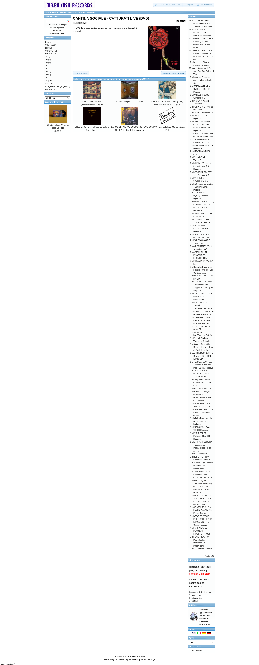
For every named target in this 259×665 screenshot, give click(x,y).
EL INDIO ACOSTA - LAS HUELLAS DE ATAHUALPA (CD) (202, 320)
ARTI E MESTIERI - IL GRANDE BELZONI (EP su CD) (203, 356)
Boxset (48, 42)
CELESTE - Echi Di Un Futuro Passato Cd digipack (203, 412)
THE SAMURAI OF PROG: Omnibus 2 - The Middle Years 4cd (202, 24)
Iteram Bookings (148, 659)
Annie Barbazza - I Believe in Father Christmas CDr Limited (203, 474)
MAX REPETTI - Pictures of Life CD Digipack (201, 436)
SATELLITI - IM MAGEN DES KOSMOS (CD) (200, 255)
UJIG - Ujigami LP (201, 480)
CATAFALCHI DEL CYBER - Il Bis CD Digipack (201, 89)
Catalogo (63, 12)
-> (48, 54)
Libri (47, 48)
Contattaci (193, 601)
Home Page (51, 12)
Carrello (192, 16)
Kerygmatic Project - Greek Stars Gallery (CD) (202, 383)
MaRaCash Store (137, 656)
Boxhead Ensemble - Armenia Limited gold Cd (202, 80)
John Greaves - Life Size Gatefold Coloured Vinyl (203, 71)
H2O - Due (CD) (200, 454)
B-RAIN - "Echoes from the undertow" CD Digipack (203, 166)
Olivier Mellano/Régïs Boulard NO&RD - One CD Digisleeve (203, 270)
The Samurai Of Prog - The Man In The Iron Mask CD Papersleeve (203, 365)
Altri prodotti (197, 650)
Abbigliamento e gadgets (56, 86)
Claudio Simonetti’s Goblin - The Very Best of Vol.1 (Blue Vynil (203, 347)
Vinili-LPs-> (50, 83)
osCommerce (121, 659)
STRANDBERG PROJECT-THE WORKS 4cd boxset (202, 33)
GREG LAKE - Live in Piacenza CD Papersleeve (202, 296)
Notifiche (192, 605)
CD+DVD (49, 51)
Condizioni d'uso (196, 598)
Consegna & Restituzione (200, 592)
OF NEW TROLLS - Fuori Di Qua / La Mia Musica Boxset (202, 510)
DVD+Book (50, 89)
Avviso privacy (195, 595)
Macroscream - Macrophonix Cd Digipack (200, 228)
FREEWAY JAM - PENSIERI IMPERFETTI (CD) (201, 531)
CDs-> (48, 45)
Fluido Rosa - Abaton (202, 549)
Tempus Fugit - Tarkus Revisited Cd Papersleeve (203, 466)
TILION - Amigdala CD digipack (129, 101)
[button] (168, 5)
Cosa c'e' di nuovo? (54, 102)
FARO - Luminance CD (203, 113)
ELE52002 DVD (87, 12)
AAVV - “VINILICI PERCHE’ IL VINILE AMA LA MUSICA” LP (202, 374)
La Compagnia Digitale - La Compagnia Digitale (203, 187)
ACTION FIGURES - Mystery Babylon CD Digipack (202, 196)
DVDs (72, 12)
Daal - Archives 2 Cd (202, 388)
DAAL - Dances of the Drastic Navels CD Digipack (202, 421)
